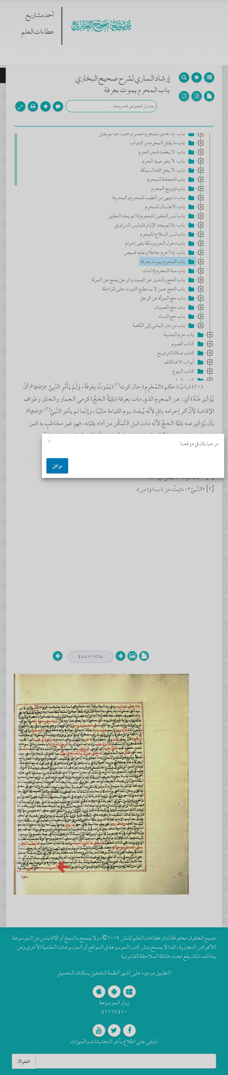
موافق (57, 466)
